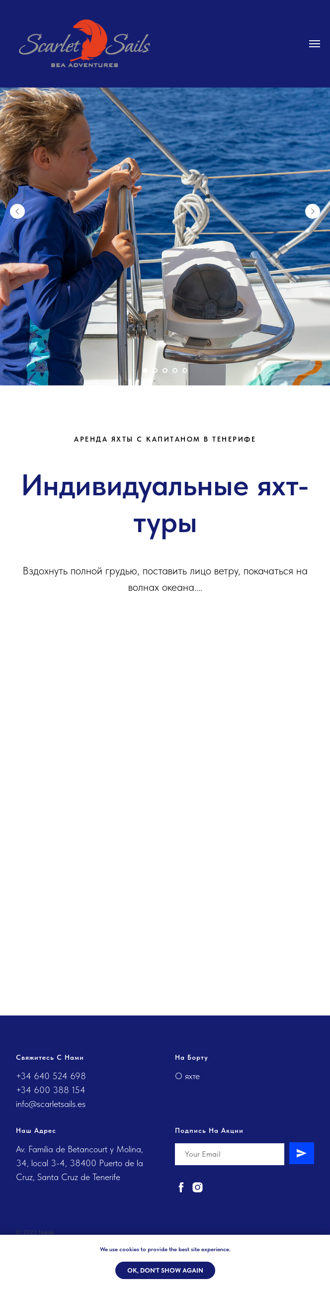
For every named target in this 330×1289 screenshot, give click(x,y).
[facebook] (181, 1187)
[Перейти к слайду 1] (145, 370)
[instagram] (197, 1187)
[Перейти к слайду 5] (184, 370)
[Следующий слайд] (312, 211)
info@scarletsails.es (50, 1104)
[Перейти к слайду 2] (155, 370)
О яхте (187, 1076)
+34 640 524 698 (51, 1076)
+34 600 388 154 (50, 1090)
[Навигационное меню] (314, 43)
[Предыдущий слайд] (17, 211)
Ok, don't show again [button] (165, 1270)
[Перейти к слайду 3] (165, 370)
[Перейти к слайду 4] (174, 370)
